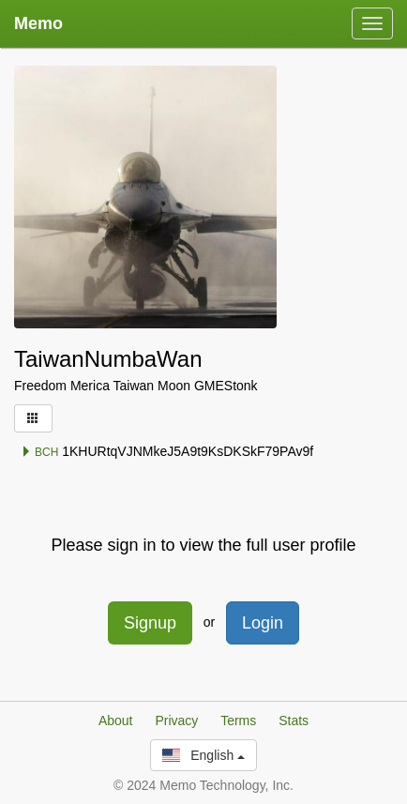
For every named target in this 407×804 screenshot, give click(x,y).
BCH (40, 452)
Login (262, 623)
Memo (38, 23)
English (203, 755)
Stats (294, 720)
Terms (238, 720)
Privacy (176, 720)
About (115, 720)
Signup (150, 623)
